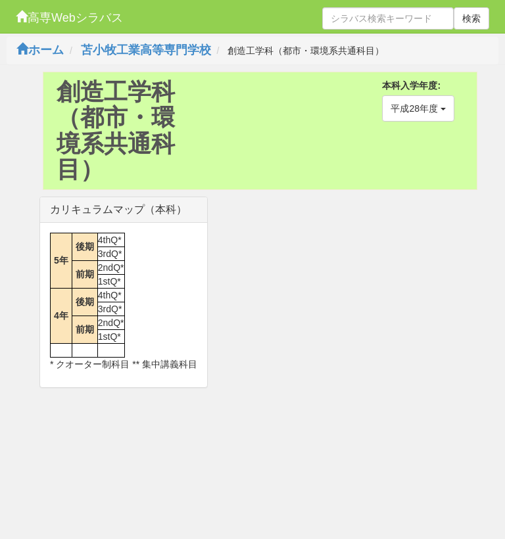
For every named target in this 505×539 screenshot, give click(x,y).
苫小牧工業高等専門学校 (146, 50)
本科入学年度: (411, 85)
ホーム (40, 50)
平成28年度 (418, 108)
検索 (471, 18)
